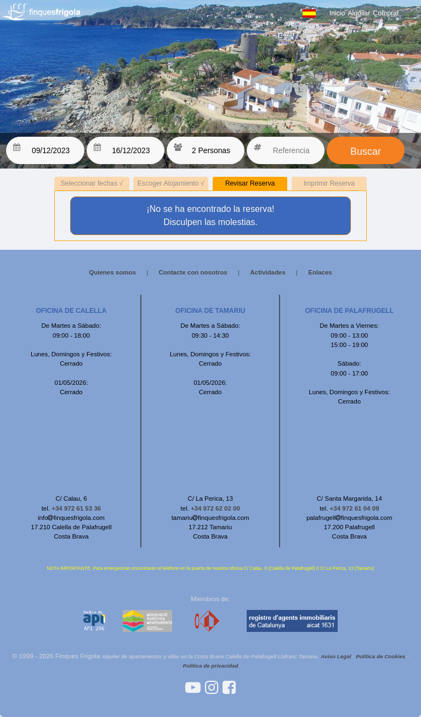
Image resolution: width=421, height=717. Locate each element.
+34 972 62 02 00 (215, 508)
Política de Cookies (380, 656)
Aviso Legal (336, 656)
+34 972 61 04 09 (354, 508)
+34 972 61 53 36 (76, 508)
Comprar (386, 13)
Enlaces (320, 272)
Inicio (337, 13)
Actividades (268, 272)
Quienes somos (112, 272)
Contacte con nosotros (192, 272)
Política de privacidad (210, 666)
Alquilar (359, 13)
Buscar (365, 151)
